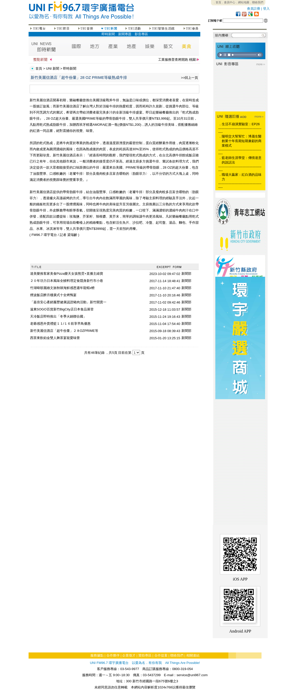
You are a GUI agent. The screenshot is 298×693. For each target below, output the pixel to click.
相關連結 (193, 655)
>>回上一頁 (189, 78)
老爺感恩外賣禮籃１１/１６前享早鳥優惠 (60, 323)
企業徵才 (128, 655)
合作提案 (161, 655)
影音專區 (141, 34)
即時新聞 (108, 34)
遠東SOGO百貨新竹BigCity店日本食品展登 (62, 309)
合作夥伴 (113, 655)
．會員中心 (228, 2)
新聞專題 (124, 34)
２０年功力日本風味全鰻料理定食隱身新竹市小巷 (66, 281)
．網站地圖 (242, 2)
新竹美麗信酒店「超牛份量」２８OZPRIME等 (64, 331)
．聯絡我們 (256, 2)
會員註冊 (253, 8)
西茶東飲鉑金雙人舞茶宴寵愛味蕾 (55, 338)
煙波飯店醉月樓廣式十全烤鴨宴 (53, 295)
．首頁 (217, 2)
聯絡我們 (176, 655)
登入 (266, 8)
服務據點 (97, 655)
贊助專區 (145, 655)
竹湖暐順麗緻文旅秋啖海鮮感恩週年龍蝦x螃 (62, 288)
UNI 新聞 (52, 68)
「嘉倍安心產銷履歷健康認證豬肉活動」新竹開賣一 (68, 302)
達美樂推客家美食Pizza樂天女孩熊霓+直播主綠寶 (66, 273)
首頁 (38, 68)
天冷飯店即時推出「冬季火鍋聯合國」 (58, 316)
